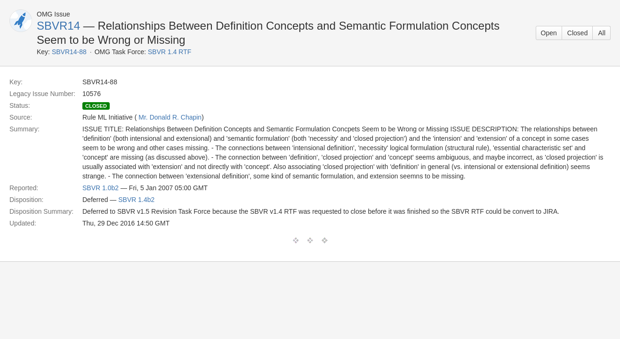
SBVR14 (58, 25)
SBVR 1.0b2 (100, 188)
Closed (577, 33)
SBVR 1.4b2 (136, 199)
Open (549, 33)
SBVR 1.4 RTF (169, 52)
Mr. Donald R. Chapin (169, 117)
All (601, 33)
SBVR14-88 (69, 52)
